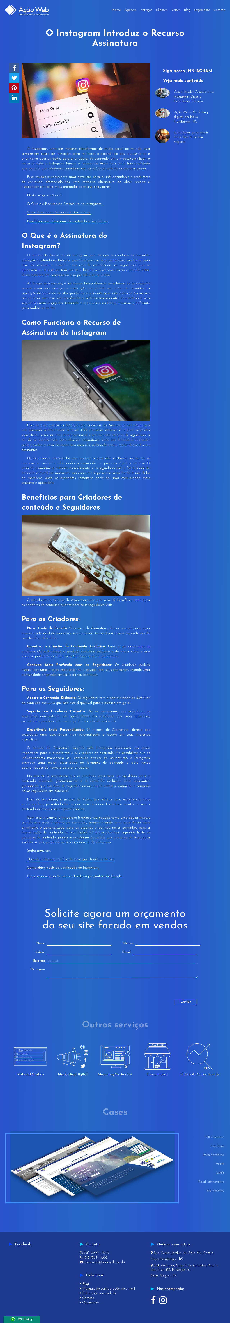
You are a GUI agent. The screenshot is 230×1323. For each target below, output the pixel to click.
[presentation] (60, 992)
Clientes (161, 10)
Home (116, 10)
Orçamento (202, 10)
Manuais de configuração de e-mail (107, 1288)
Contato (219, 10)
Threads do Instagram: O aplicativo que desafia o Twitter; (70, 859)
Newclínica (217, 1146)
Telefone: (128, 943)
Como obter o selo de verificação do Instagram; (63, 868)
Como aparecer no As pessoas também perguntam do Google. (74, 876)
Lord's (220, 1172)
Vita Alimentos (215, 1190)
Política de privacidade (98, 1293)
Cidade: (40, 952)
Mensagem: (38, 969)
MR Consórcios (214, 1137)
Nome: (40, 943)
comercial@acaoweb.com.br (102, 1262)
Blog (187, 10)
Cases (176, 10)
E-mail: (126, 952)
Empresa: (39, 960)
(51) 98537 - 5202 (94, 1253)
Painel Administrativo (211, 1181)
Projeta (219, 1164)
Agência (130, 10)
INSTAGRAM (199, 71)
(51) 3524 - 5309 (94, 1257)
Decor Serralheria (213, 1155)
